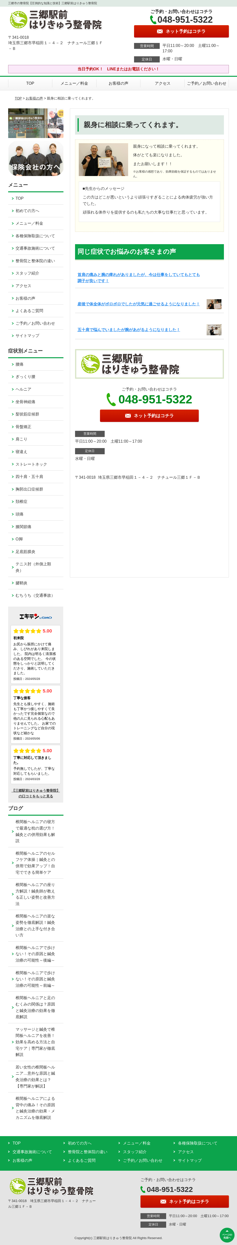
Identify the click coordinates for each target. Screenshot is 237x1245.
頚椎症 (21, 501)
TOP (30, 83)
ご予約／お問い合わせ (206, 83)
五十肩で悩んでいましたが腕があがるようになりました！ (129, 330)
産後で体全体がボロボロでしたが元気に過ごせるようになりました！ (139, 304)
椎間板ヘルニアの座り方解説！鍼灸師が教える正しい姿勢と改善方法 (35, 894)
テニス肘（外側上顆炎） (33, 567)
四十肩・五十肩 (29, 476)
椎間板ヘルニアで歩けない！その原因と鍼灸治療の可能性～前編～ (35, 979)
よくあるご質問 (29, 311)
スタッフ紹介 (27, 273)
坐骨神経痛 (25, 402)
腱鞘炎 (21, 583)
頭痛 (19, 514)
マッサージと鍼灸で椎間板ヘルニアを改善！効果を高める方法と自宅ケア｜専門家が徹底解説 (35, 1042)
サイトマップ (27, 336)
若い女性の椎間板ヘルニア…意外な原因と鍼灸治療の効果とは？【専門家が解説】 (35, 1076)
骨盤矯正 (23, 427)
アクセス (163, 83)
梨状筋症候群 (27, 414)
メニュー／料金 (74, 83)
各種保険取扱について (35, 236)
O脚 (19, 539)
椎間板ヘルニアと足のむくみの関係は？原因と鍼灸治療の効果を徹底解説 (35, 1007)
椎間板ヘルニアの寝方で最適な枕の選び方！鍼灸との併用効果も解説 (35, 831)
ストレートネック (31, 464)
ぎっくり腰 (25, 377)
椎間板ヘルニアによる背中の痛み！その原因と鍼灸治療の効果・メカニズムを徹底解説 (35, 1108)
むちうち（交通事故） (35, 595)
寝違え (21, 452)
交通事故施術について (35, 248)
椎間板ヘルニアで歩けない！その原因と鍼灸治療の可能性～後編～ (35, 954)
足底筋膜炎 (25, 552)
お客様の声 (118, 83)
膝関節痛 (23, 527)
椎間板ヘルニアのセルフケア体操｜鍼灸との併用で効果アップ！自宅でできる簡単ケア (35, 862)
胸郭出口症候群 (29, 489)
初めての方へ (27, 211)
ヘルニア (23, 389)
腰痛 (19, 364)
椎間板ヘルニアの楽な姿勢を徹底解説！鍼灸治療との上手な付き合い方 (35, 925)
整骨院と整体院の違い (35, 261)
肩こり (21, 439)
